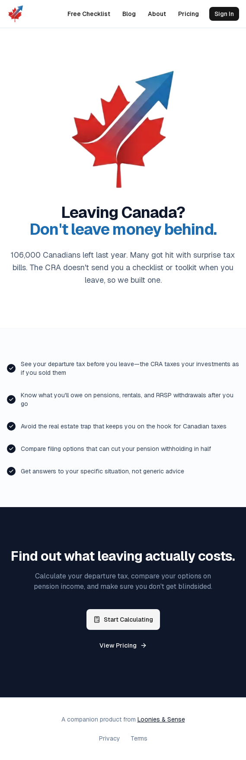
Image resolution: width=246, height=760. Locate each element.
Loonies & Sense (161, 719)
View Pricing (123, 645)
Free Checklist (88, 14)
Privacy (109, 738)
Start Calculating (123, 619)
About (157, 14)
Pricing (188, 14)
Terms (139, 738)
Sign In (224, 14)
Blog (129, 14)
